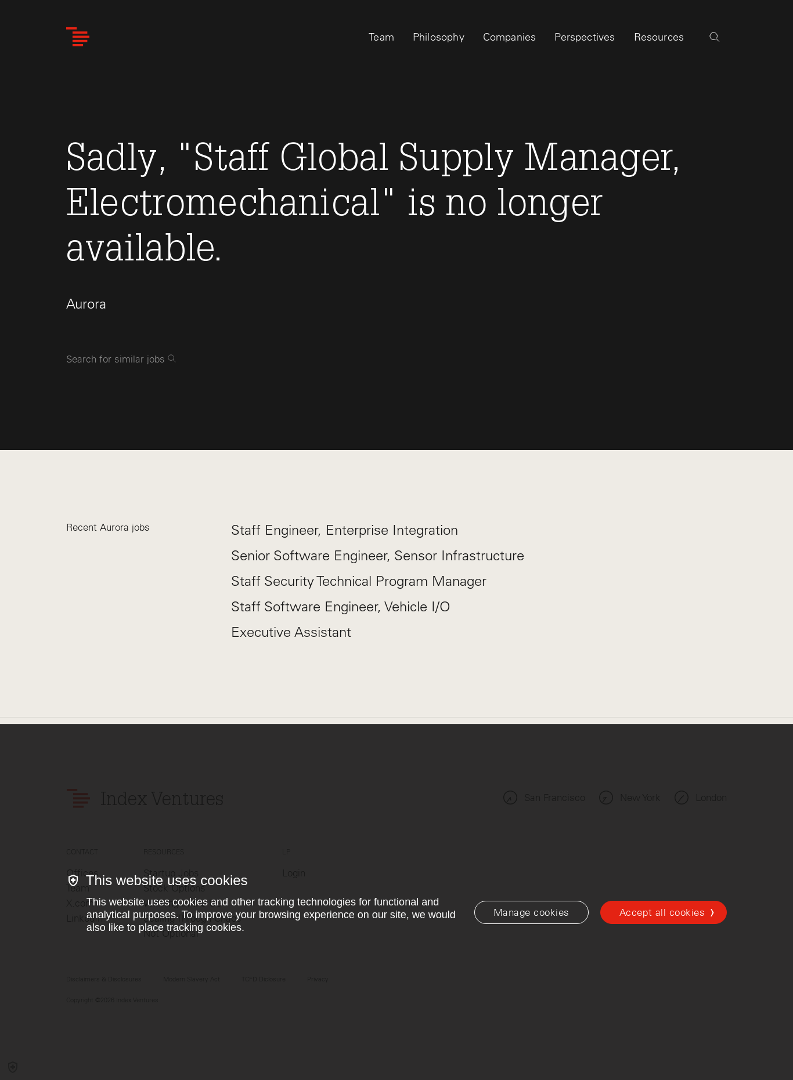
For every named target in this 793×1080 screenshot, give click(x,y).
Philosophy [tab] (438, 44)
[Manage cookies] (531, 912)
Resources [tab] (659, 44)
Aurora (86, 303)
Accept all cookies (662, 912)
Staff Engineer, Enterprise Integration (344, 529)
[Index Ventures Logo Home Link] (77, 45)
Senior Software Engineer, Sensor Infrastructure (377, 555)
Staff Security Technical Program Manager (358, 580)
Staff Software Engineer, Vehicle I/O (340, 606)
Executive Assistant (291, 632)
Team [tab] (381, 44)
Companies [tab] (509, 44)
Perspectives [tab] (584, 44)
